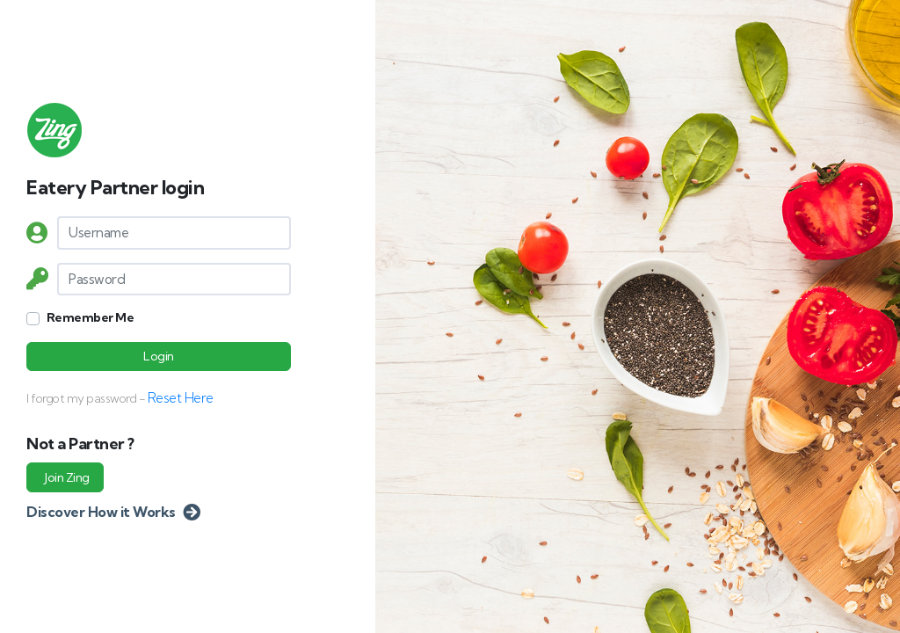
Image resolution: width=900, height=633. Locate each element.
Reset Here (181, 397)
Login (158, 356)
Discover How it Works (113, 511)
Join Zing (67, 477)
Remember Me (90, 317)
